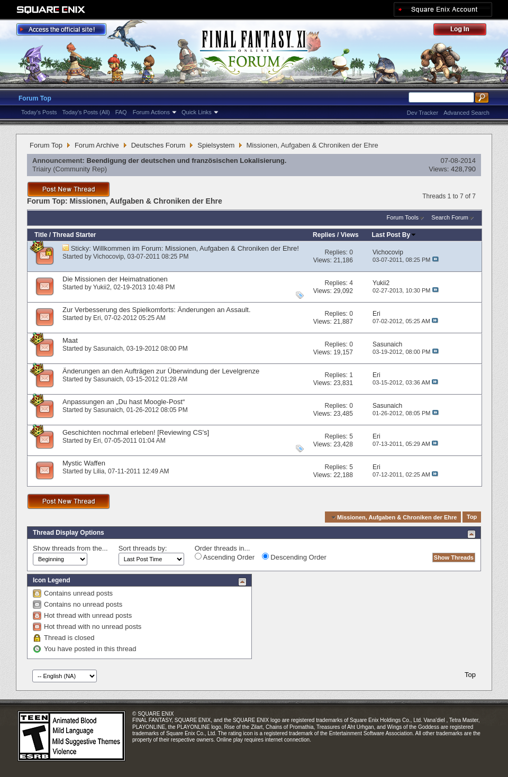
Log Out (465, 31)
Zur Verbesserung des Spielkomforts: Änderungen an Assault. (156, 310)
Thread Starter (74, 235)
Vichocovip (108, 256)
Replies (324, 235)
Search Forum (449, 217)
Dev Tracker (422, 112)
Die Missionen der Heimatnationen (115, 279)
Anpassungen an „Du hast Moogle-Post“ (123, 402)
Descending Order (294, 557)
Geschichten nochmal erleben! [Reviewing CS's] (135, 432)
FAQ (121, 112)
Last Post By (394, 235)
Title (40, 235)
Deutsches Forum (158, 145)
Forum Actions (151, 112)
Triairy (41, 169)
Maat (70, 340)
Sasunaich (108, 348)
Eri (97, 318)
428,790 (463, 169)
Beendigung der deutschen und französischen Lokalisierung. (187, 160)
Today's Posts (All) (86, 112)
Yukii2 (101, 287)
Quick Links (197, 112)
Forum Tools (403, 217)
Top (472, 517)
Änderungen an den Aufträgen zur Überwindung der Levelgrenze (160, 371)
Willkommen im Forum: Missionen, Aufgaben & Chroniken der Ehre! (196, 248)
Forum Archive (97, 145)
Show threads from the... (70, 548)
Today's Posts (39, 112)
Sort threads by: (143, 548)
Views (350, 235)
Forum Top (35, 98)
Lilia (98, 471)
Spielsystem (215, 145)
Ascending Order (225, 557)
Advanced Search (466, 112)
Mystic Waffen (83, 463)
